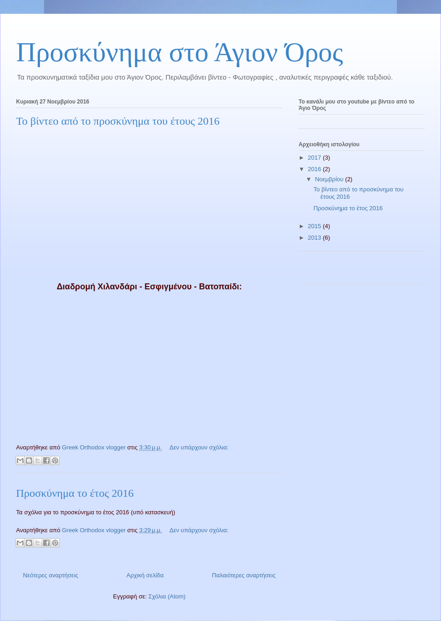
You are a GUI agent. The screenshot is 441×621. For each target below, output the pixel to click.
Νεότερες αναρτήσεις (50, 575)
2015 (315, 226)
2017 (315, 157)
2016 (315, 169)
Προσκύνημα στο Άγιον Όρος (179, 52)
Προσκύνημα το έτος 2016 (75, 493)
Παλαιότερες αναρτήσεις (244, 575)
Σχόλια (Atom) (167, 596)
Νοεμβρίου (330, 179)
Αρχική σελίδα (145, 575)
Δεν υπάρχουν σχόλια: (199, 447)
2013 (315, 237)
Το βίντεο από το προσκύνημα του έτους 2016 (118, 121)
